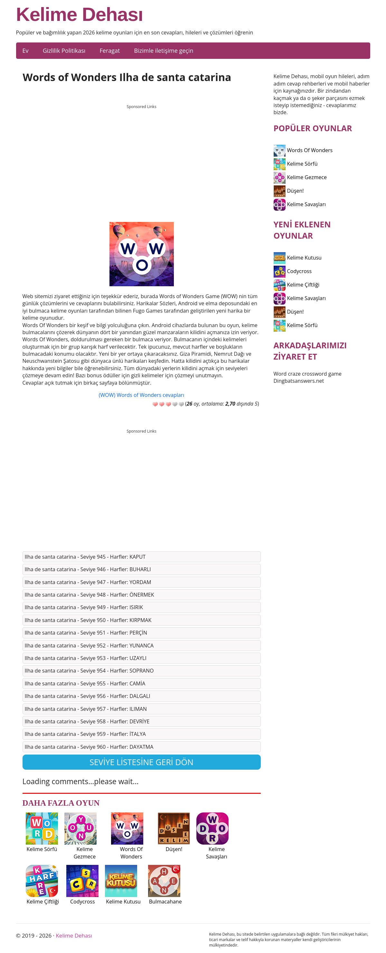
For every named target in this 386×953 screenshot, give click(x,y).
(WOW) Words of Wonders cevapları (141, 395)
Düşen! (289, 190)
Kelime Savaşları (300, 204)
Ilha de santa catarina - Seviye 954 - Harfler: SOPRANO (89, 670)
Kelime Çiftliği (297, 284)
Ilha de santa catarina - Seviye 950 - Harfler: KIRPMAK (88, 620)
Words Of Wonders (303, 150)
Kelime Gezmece (300, 177)
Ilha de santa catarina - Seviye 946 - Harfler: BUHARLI (88, 569)
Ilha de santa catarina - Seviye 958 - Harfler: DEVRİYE (87, 721)
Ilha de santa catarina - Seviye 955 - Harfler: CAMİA (85, 683)
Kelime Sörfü (296, 163)
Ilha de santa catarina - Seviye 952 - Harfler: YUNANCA (89, 645)
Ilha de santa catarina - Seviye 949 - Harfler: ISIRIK (84, 607)
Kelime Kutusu (298, 257)
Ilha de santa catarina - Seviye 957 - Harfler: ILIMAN (86, 708)
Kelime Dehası (79, 14)
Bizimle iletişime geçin (163, 50)
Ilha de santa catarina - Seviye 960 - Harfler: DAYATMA (89, 746)
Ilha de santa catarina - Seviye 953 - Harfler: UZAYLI (85, 658)
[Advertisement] (142, 157)
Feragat (109, 50)
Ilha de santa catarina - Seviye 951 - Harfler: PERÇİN (86, 632)
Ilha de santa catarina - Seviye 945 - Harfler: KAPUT (85, 556)
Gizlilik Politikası (64, 50)
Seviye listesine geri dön (141, 761)
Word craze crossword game (308, 373)
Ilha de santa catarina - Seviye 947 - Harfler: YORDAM (88, 582)
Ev (26, 50)
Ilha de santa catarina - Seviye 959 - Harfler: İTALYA (85, 734)
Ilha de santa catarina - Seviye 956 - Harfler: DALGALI (87, 696)
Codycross (293, 271)
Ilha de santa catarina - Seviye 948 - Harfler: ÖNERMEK (89, 594)
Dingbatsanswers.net (299, 380)
